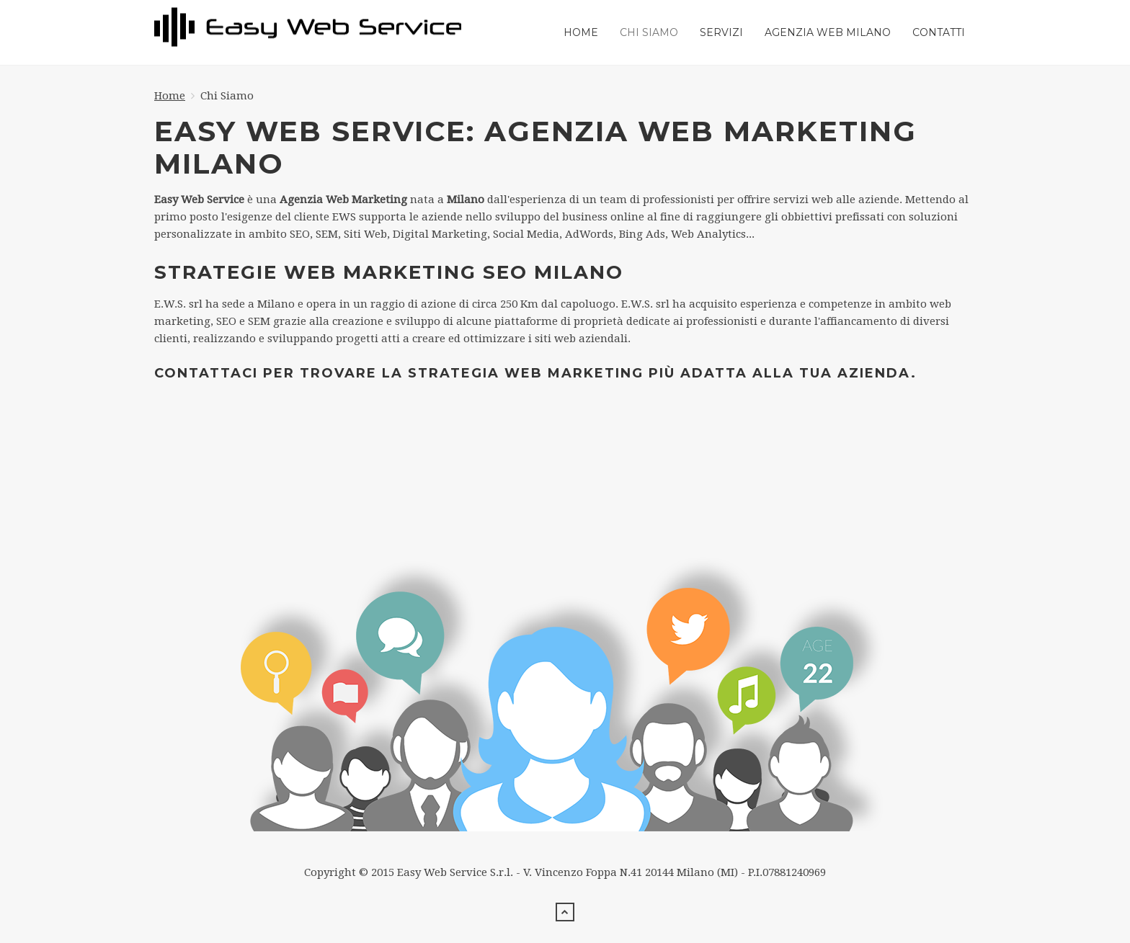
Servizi (721, 32)
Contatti (938, 32)
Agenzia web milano (828, 32)
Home (581, 32)
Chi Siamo (649, 32)
